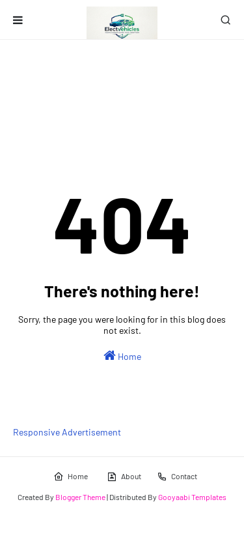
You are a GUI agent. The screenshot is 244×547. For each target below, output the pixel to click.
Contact (177, 476)
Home (122, 355)
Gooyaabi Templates (192, 496)
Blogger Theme (80, 496)
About (124, 476)
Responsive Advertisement (67, 431)
